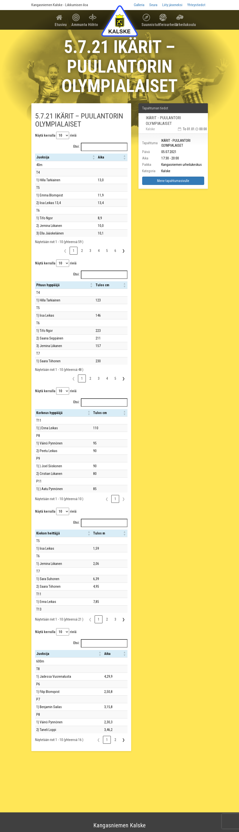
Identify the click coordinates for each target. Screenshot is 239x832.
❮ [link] (65, 251)
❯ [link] (123, 251)
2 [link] (82, 251)
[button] (93, 157)
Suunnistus (147, 24)
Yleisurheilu (164, 24)
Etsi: (76, 146)
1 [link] (74, 251)
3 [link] (90, 251)
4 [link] (99, 251)
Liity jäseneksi (172, 5)
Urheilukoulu (181, 24)
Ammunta (77, 24)
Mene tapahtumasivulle (173, 181)
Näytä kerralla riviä (55, 135)
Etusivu (61, 24)
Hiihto (93, 24)
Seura (153, 5)
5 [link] (107, 251)
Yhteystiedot (196, 5)
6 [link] (115, 251)
